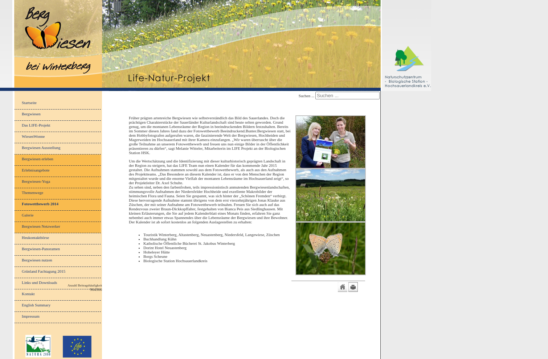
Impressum (31, 316)
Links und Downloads (39, 282)
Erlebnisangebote (35, 170)
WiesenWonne (33, 136)
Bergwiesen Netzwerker (41, 226)
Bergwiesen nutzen (37, 260)
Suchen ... (306, 96)
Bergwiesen (31, 114)
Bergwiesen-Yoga (36, 181)
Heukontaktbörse (35, 237)
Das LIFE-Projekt (36, 125)
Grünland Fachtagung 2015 (43, 271)
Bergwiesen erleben (37, 159)
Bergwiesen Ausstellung (41, 147)
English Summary (36, 305)
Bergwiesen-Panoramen (41, 249)
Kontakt (28, 294)
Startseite (29, 102)
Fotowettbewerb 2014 (40, 204)
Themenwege (32, 192)
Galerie (27, 215)
